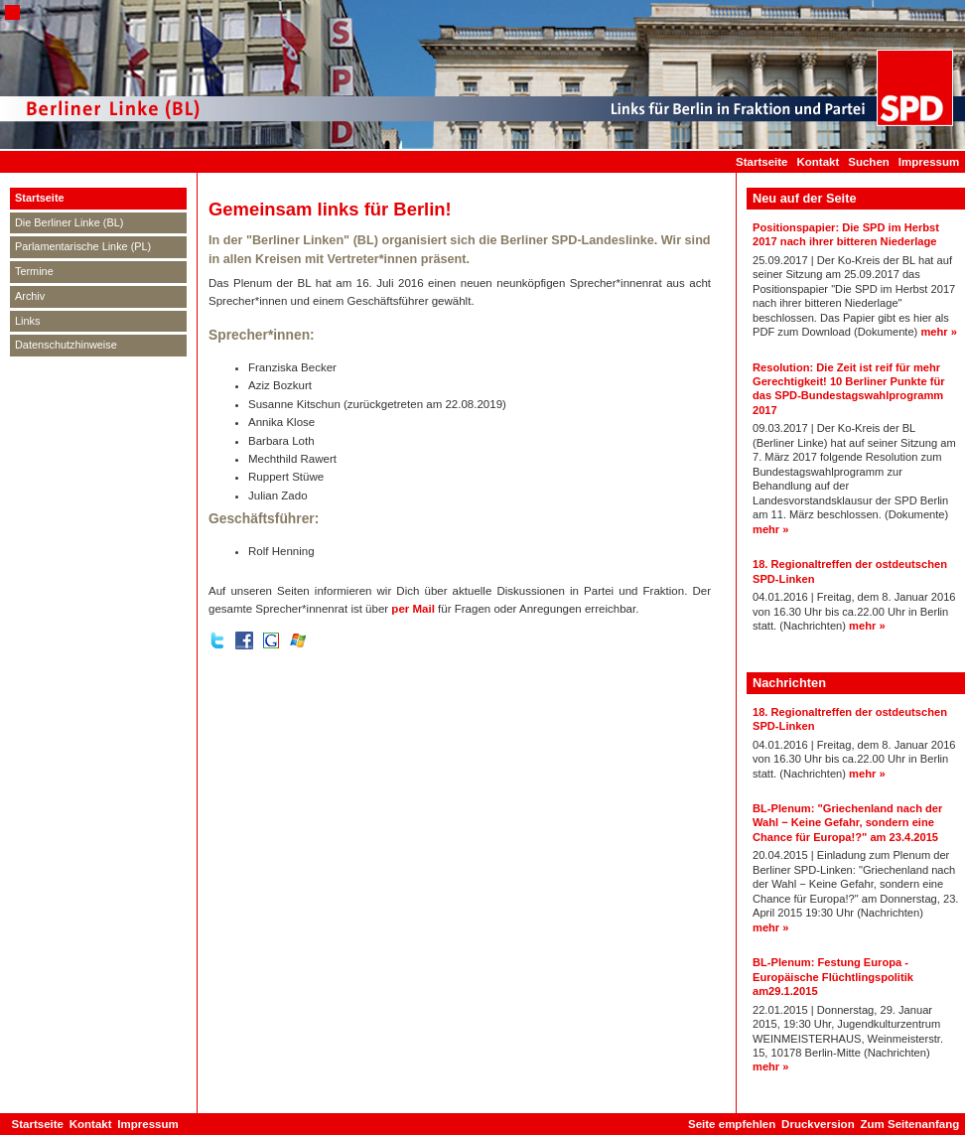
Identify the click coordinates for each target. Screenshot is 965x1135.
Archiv (30, 296)
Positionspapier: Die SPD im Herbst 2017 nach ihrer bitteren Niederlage (846, 234)
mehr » (938, 332)
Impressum (928, 162)
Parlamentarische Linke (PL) (83, 246)
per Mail (413, 609)
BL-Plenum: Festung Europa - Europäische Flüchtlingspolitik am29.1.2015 (833, 976)
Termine (34, 271)
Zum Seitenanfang (909, 1124)
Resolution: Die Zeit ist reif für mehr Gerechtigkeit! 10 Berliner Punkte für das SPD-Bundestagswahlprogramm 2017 (849, 388)
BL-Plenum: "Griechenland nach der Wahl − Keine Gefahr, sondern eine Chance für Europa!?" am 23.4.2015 (847, 822)
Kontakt (817, 162)
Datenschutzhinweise (66, 345)
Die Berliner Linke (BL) (69, 222)
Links (27, 321)
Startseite (761, 162)
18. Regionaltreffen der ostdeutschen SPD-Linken (850, 571)
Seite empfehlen (731, 1124)
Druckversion (818, 1124)
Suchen (869, 162)
